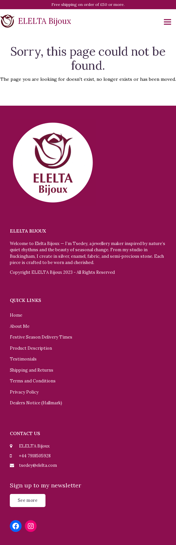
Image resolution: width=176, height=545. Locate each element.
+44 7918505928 (35, 456)
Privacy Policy (24, 392)
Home (16, 315)
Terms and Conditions (33, 381)
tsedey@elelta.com (38, 465)
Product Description (31, 348)
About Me (19, 326)
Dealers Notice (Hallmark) (36, 403)
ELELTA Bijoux (35, 21)
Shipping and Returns (31, 370)
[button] (167, 22)
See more (28, 500)
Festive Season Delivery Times (41, 337)
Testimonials (23, 359)
